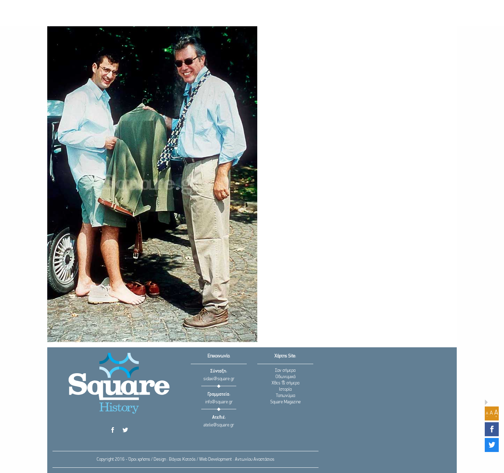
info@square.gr (219, 402)
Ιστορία (285, 389)
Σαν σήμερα (285, 370)
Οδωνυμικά (285, 377)
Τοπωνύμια (285, 396)
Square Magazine (285, 402)
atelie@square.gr (218, 425)
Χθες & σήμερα (285, 383)
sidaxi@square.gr (218, 379)
